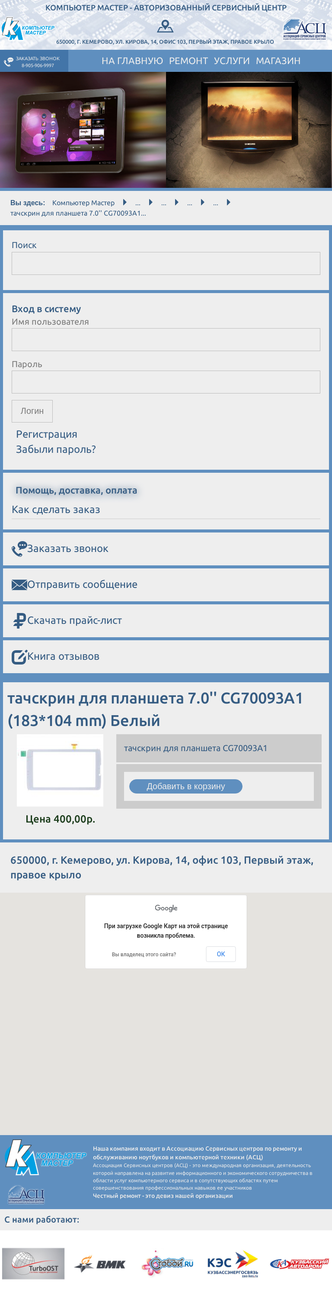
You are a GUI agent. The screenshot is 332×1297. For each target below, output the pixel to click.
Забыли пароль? (56, 449)
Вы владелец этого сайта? (144, 955)
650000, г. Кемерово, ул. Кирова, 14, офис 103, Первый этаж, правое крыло (165, 31)
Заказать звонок (60, 549)
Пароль (27, 364)
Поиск (24, 245)
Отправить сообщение (74, 585)
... (137, 202)
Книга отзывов (55, 657)
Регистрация (46, 434)
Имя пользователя (50, 321)
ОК (221, 954)
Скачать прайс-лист (67, 621)
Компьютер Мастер (83, 202)
